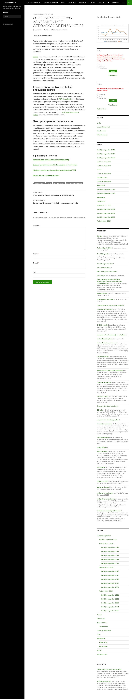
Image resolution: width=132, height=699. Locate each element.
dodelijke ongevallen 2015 (110, 563)
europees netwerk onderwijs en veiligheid (111, 335)
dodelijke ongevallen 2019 (110, 583)
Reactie (36, 225)
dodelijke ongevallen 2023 (110, 603)
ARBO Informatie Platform (43, 14)
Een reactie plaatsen (60, 30)
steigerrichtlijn (102, 447)
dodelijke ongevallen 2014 (110, 559)
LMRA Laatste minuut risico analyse (109, 669)
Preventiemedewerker (104, 424)
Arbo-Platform (9, 2)
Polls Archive (101, 109)
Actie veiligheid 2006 (104, 248)
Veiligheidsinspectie (104, 681)
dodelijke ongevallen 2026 (106, 217)
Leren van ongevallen (33, 2)
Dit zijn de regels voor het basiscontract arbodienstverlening (59, 193)
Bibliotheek (115, 2)
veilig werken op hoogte (105, 493)
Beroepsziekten (102, 293)
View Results (112, 75)
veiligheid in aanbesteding (106, 499)
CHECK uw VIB (102, 325)
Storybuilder (101, 467)
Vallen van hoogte (103, 487)
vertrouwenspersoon (74, 183)
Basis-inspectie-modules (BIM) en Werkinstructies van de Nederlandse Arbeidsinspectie (109, 281)
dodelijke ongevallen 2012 (110, 551)
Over (123, 2)
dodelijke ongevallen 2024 (106, 209)
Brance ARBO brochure (105, 299)
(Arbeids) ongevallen (50, 2)
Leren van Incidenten (104, 382)
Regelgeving (83, 2)
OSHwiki (100, 410)
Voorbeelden (103, 627)
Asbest (63, 2)
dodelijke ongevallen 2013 (106, 189)
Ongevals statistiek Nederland (107, 406)
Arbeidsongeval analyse (105, 264)
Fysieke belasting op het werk (107, 343)
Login (99, 123)
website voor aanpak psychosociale (109, 511)
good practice (102, 2)
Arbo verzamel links (103, 268)
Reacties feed (101, 131)
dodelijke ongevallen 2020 (106, 158)
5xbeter (99, 236)
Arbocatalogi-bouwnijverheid (107, 272)
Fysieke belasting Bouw (105, 339)
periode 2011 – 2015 (104, 205)
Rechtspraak (103, 646)
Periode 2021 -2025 (104, 221)
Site (34, 272)
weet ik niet (103, 69)
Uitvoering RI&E (102, 481)
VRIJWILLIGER (72, 2)
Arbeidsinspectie (103, 254)
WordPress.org (102, 135)
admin (47, 30)
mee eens (102, 67)
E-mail (36, 263)
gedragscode (39, 183)
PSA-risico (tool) (65, 99)
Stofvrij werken (102, 451)
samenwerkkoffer (103, 438)
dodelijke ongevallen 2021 (110, 595)
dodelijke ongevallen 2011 (106, 150)
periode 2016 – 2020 (106, 567)
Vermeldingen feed (103, 127)
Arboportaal (101, 275)
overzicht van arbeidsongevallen (108, 420)
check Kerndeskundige (104, 309)
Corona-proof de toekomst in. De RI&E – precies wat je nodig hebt (59, 201)
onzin (100, 65)
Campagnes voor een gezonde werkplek (110, 305)
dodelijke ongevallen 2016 (106, 193)
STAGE (93, 2)
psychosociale (59, 183)
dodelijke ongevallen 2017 (106, 154)
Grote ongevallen (103, 357)
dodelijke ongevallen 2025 (106, 213)
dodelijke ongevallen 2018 (110, 579)
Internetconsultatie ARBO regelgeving (110, 370)
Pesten (35, 57)
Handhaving (101, 201)
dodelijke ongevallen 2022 (110, 599)
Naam (35, 254)
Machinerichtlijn (102, 396)
